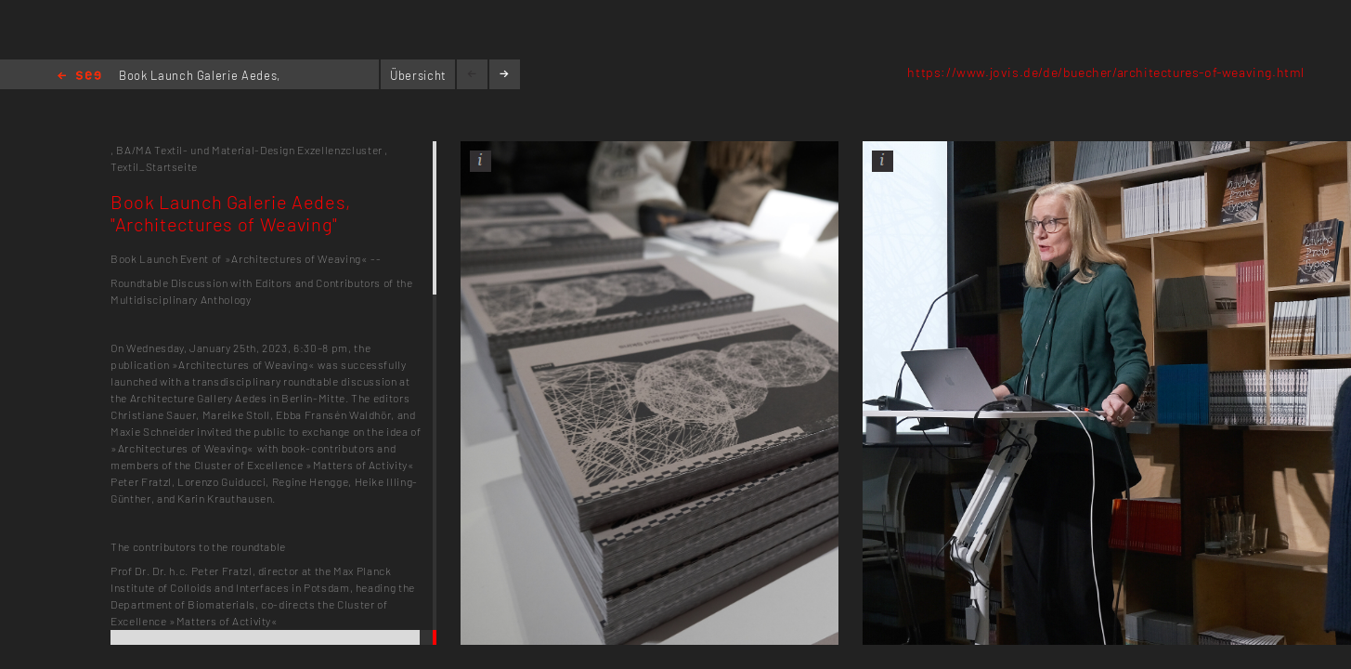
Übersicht (418, 75)
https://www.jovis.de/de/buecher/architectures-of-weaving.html (1106, 72)
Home (79, 76)
